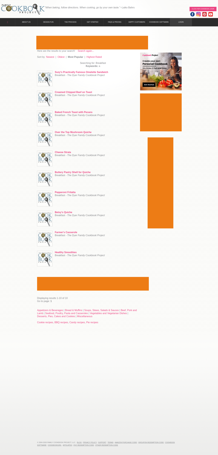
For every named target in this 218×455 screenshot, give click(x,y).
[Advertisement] (92, 42)
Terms (111, 442)
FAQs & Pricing (114, 22)
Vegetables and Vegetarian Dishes (108, 313)
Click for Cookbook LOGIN (203, 9)
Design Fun (48, 22)
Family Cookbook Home (23, 9)
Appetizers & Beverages (50, 310)
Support (102, 442)
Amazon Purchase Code (126, 442)
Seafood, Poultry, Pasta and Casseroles (66, 313)
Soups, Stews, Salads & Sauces (101, 310)
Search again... (86, 51)
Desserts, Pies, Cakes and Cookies (56, 316)
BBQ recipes (61, 322)
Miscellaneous (84, 316)
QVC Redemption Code (83, 445)
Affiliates (67, 445)
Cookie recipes (45, 322)
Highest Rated (94, 57)
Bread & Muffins (73, 310)
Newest (50, 57)
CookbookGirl (54, 445)
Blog (79, 442)
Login (180, 22)
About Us (26, 22)
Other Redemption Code (106, 445)
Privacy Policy (90, 442)
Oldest (61, 57)
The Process (70, 22)
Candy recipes (77, 322)
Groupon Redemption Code (151, 442)
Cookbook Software (159, 22)
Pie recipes (92, 322)
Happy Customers (136, 22)
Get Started (92, 22)
